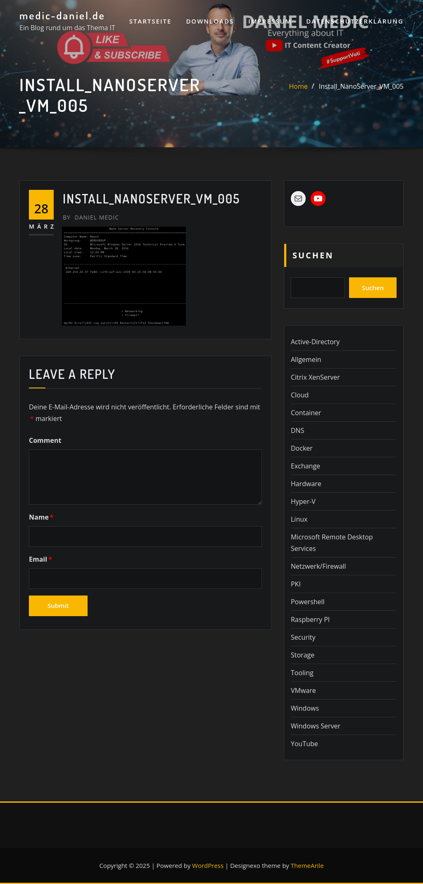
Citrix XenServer (315, 377)
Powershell (308, 601)
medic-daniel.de (62, 15)
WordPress (207, 865)
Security (303, 637)
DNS (297, 430)
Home (298, 86)
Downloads (210, 21)
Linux (299, 519)
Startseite (150, 21)
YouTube (304, 743)
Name (41, 517)
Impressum (270, 21)
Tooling (302, 672)
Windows (305, 708)
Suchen (313, 255)
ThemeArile (307, 865)
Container (306, 412)
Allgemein (306, 359)
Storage (302, 654)
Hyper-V (303, 501)
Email (40, 559)
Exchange (305, 465)
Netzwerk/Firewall (318, 566)
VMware (303, 690)
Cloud (300, 394)
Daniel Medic (91, 217)
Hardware (306, 483)
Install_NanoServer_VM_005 (361, 86)
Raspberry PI (310, 619)
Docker (302, 448)
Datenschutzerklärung (355, 21)
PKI (296, 584)
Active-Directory (315, 341)
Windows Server (315, 725)
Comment (45, 440)
